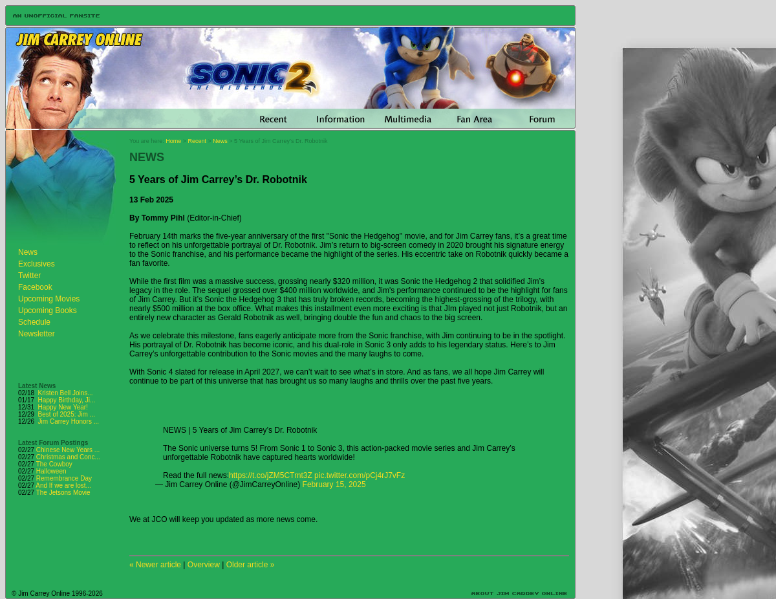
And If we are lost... (63, 485)
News (28, 252)
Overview (204, 564)
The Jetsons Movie (63, 492)
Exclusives (36, 263)
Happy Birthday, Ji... (67, 400)
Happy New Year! (63, 407)
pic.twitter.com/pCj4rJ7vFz (359, 475)
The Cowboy (54, 464)
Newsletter (36, 333)
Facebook (35, 287)
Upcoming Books (47, 310)
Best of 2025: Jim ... (66, 414)
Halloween (51, 471)
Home (173, 141)
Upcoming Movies (49, 298)
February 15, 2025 (334, 484)
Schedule (34, 322)
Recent (197, 141)
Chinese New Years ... (68, 449)
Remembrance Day (64, 478)
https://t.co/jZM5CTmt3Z (270, 475)
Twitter (29, 275)
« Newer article (155, 564)
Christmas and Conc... (68, 457)
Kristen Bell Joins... (65, 393)
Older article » (250, 564)
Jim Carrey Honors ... (68, 421)
